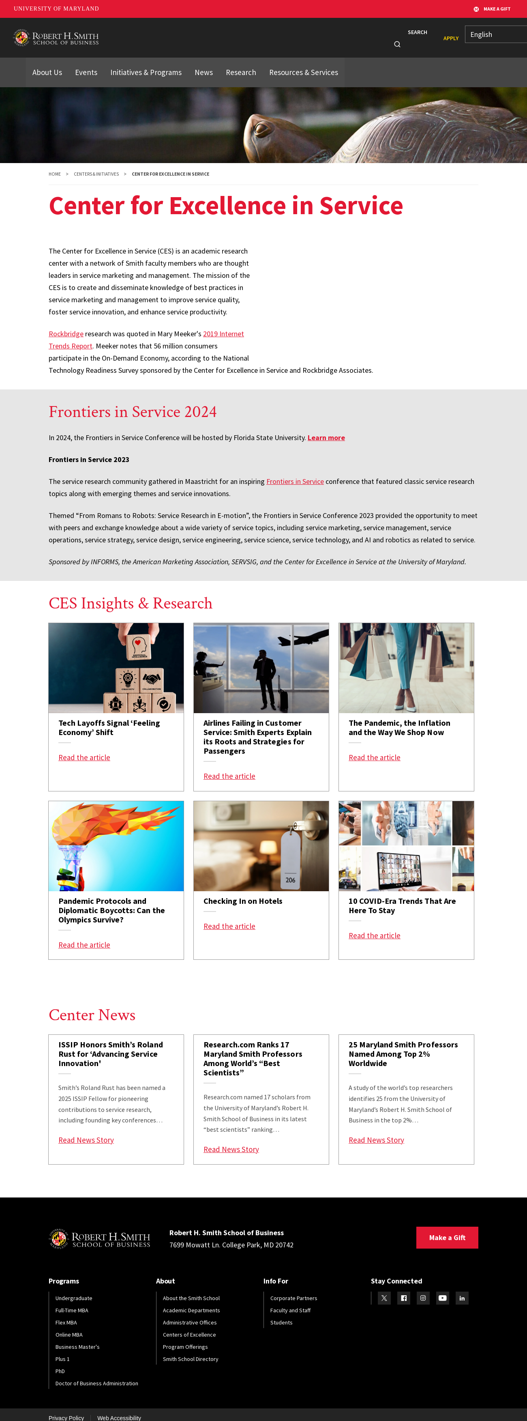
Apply (436, 34)
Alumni (230, 34)
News (336, 34)
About (114, 34)
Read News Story (86, 1132)
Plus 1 (63, 1350)
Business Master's (78, 1338)
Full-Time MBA (72, 1302)
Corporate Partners (293, 1290)
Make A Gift (492, 9)
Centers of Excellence (189, 1326)
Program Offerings (185, 1338)
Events (82, 62)
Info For (364, 33)
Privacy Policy (66, 1410)
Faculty (264, 34)
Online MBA (69, 1326)
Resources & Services (282, 62)
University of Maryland (56, 9)
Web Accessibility (119, 1410)
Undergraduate (74, 1290)
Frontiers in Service (295, 473)
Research (301, 34)
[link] (116, 699)
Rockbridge (66, 325)
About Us (45, 62)
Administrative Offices (190, 1314)
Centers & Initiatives (96, 166)
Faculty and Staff (290, 1302)
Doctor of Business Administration (97, 1375)
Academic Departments (191, 1302)
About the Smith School (191, 1290)
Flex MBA (66, 1314)
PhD (60, 1363)
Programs (151, 34)
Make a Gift (447, 1229)
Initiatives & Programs (138, 62)
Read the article (84, 749)
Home (55, 166)
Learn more (326, 429)
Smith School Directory (191, 1350)
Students (192, 34)
